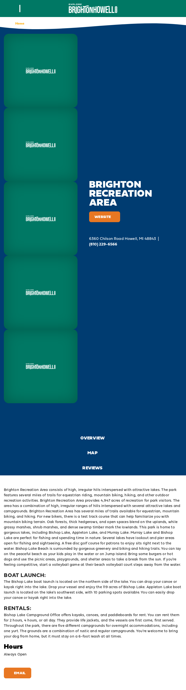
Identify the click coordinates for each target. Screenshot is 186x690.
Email (17, 673)
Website (104, 216)
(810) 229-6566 (103, 244)
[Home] (93, 8)
